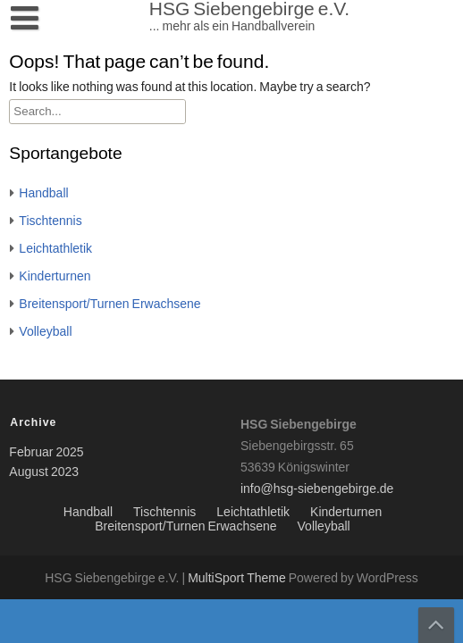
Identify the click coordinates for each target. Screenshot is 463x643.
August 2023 (44, 472)
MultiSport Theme (238, 578)
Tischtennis (50, 221)
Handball (43, 194)
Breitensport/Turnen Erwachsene (109, 304)
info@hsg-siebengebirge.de (316, 489)
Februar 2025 (46, 453)
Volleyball (45, 332)
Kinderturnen (54, 277)
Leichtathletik (55, 249)
